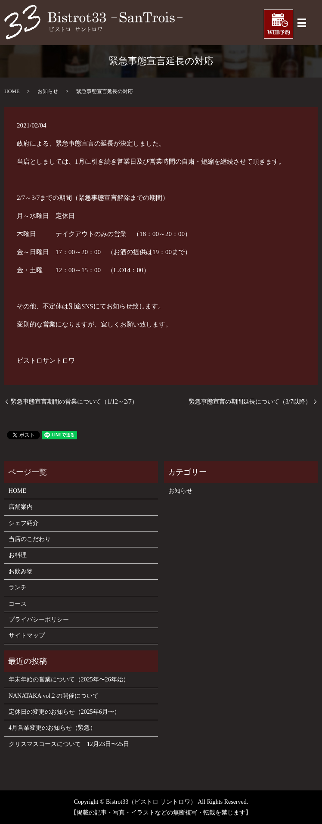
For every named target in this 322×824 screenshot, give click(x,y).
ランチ (18, 587)
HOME (11, 91)
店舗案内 (21, 507)
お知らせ (47, 91)
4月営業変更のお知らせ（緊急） (52, 727)
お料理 (18, 555)
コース (18, 603)
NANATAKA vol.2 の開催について (54, 696)
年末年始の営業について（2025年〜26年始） (69, 679)
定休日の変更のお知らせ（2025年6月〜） (64, 712)
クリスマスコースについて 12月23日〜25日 (69, 744)
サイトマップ (27, 635)
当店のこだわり (30, 539)
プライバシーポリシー (39, 619)
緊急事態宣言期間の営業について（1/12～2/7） (74, 401)
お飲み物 (21, 571)
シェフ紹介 (24, 523)
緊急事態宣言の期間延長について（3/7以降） (250, 401)
